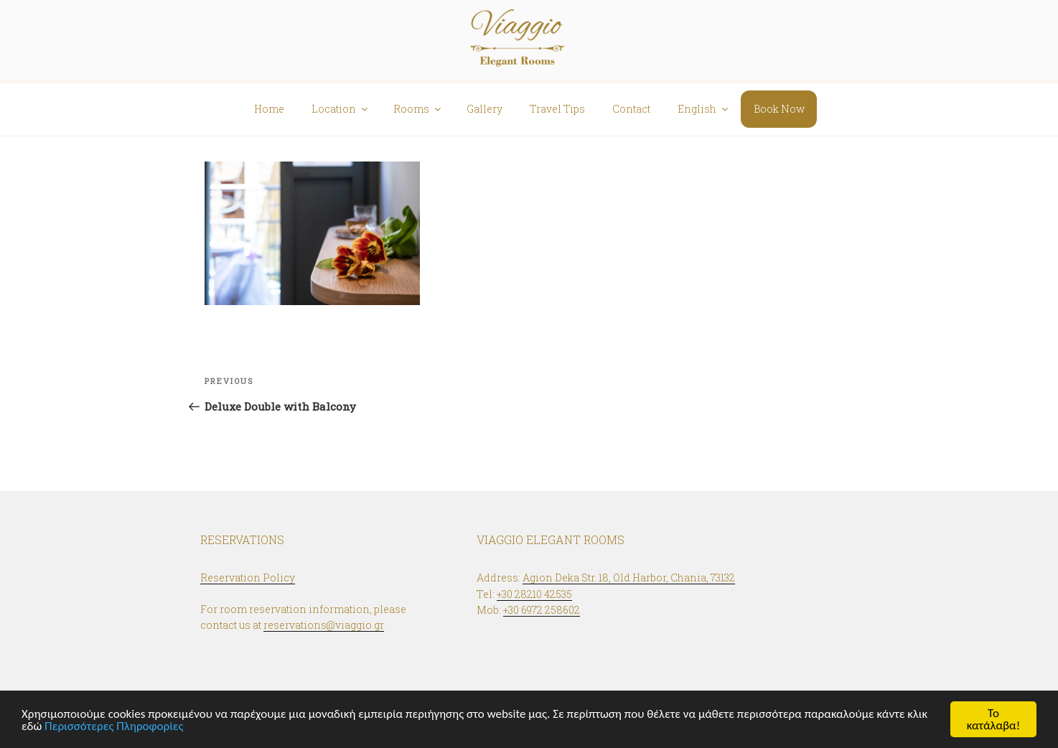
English (704, 109)
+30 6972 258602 (541, 610)
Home (269, 109)
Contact (631, 109)
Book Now (779, 109)
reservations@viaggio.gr (323, 625)
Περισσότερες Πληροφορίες (114, 726)
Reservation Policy (247, 577)
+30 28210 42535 (534, 594)
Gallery (484, 109)
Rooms (418, 109)
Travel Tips (557, 109)
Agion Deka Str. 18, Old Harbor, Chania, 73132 (629, 577)
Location (341, 109)
